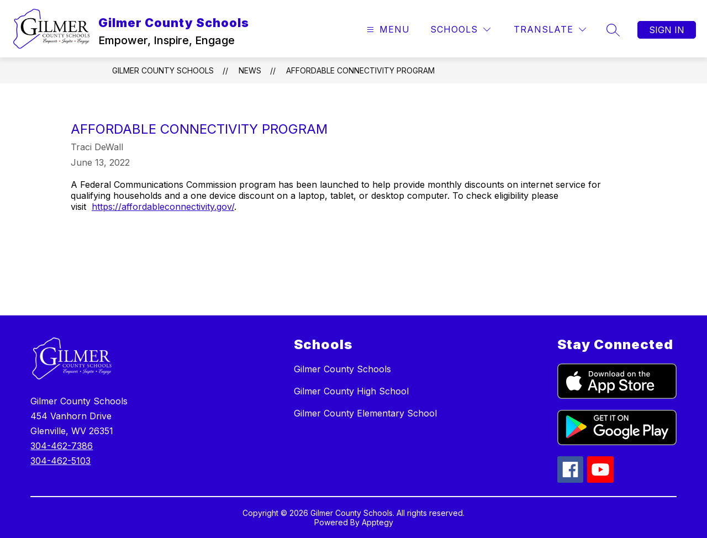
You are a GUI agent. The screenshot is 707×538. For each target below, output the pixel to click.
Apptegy (377, 522)
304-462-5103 (60, 460)
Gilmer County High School (351, 391)
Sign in (666, 29)
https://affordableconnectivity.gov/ (163, 206)
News (250, 70)
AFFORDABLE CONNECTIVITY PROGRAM (360, 70)
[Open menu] (387, 29)
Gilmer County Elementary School (365, 413)
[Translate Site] (550, 29)
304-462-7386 (61, 445)
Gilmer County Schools (163, 70)
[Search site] (613, 29)
